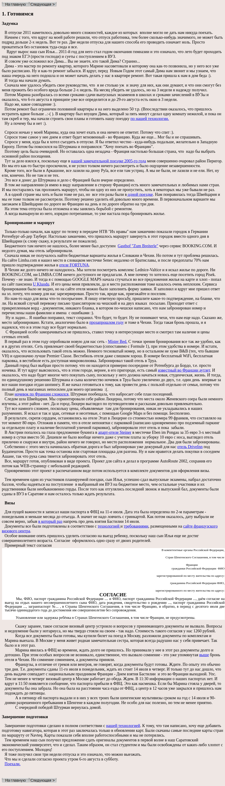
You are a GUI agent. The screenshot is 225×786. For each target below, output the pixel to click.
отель (190, 446)
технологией (109, 526)
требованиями (136, 526)
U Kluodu (41, 284)
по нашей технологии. (149, 118)
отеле (74, 265)
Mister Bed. (117, 341)
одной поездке (140, 194)
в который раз (50, 521)
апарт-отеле (114, 432)
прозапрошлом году (106, 322)
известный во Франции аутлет (184, 370)
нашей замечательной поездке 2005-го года (108, 161)
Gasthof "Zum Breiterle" (138, 246)
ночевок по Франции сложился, (42, 394)
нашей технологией (123, 725)
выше (204, 655)
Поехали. (13, 764)
